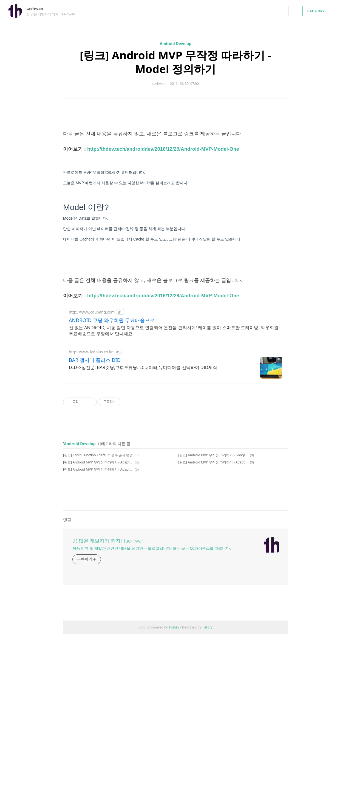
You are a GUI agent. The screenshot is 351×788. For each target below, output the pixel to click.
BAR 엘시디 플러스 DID (95, 437)
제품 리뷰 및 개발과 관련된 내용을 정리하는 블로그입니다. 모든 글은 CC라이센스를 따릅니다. (151, 702)
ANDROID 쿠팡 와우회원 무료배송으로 (112, 397)
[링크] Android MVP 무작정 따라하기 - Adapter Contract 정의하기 (98, 546)
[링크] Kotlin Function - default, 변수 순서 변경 (98, 532)
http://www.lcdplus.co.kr (91, 428)
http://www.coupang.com (92, 389)
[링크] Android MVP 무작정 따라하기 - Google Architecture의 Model (213, 532)
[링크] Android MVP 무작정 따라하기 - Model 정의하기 (175, 61)
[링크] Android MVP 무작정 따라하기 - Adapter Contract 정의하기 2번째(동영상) (213, 539)
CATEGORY (325, 11)
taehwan (37, 8)
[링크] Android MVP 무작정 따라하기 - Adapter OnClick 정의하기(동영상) (98, 539)
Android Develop (175, 43)
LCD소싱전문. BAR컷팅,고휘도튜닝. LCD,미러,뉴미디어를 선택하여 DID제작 (143, 444)
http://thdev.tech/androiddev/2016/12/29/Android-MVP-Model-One (163, 226)
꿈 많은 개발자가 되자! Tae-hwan (108, 694)
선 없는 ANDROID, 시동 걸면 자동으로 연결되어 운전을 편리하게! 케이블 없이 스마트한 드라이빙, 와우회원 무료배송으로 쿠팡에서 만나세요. (173, 407)
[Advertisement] (175, 150)
